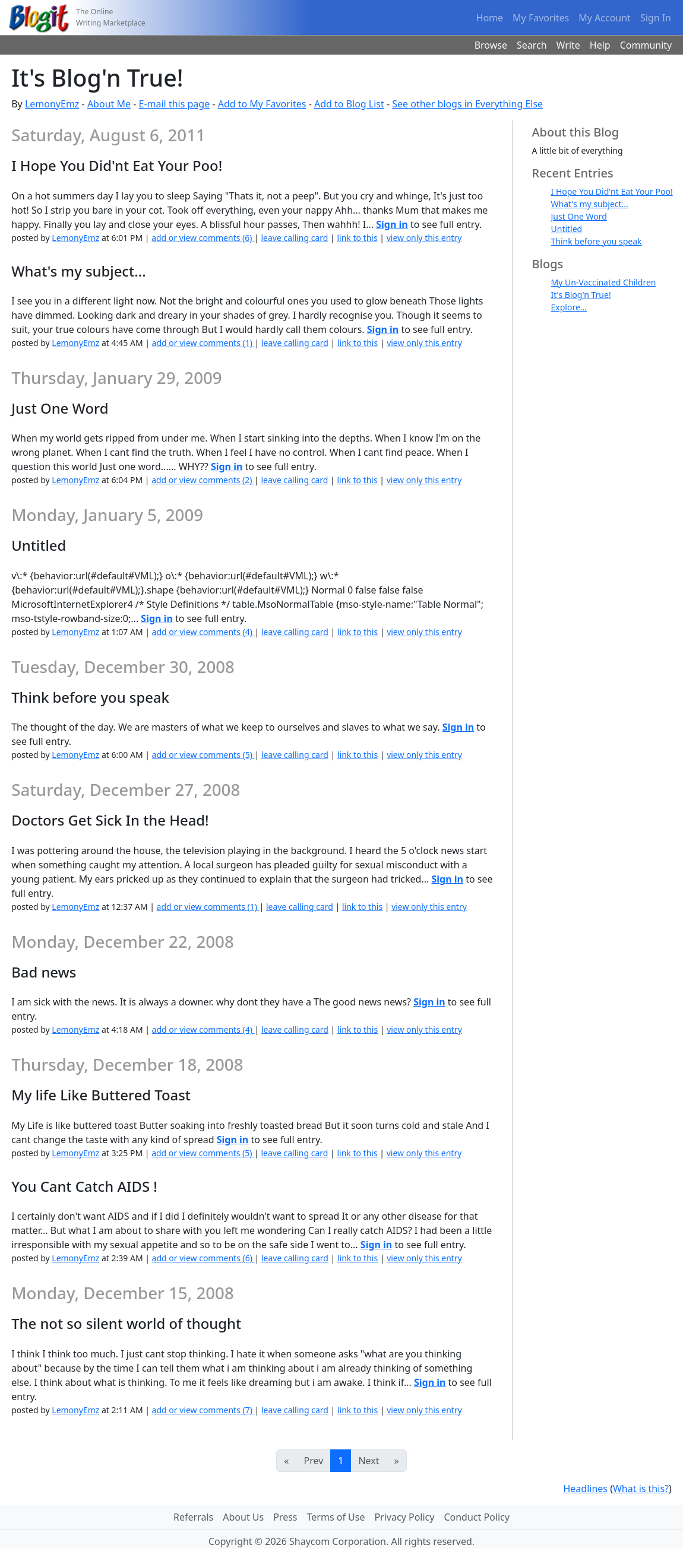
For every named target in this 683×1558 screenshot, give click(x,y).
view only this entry (424, 237)
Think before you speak (596, 241)
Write (568, 45)
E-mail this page (174, 103)
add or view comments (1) (203, 342)
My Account (604, 17)
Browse (491, 45)
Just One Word (579, 216)
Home (490, 17)
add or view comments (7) (203, 1410)
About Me (109, 103)
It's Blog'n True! (581, 294)
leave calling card (294, 237)
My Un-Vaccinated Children (603, 282)
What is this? (641, 1488)
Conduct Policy (476, 1517)
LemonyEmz (52, 103)
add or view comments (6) (202, 237)
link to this (357, 237)
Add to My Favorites (262, 103)
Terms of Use (336, 1517)
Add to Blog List (349, 103)
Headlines (585, 1488)
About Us (243, 1517)
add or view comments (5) (203, 754)
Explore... (569, 307)
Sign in (391, 224)
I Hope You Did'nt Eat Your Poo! (612, 191)
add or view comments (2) (202, 480)
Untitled (567, 228)
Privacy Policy (404, 1517)
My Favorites (541, 17)
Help (600, 45)
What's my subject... (589, 204)
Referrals (193, 1517)
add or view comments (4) (203, 631)
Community (646, 45)
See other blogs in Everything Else (467, 103)
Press (285, 1517)
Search (532, 45)
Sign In (655, 17)
